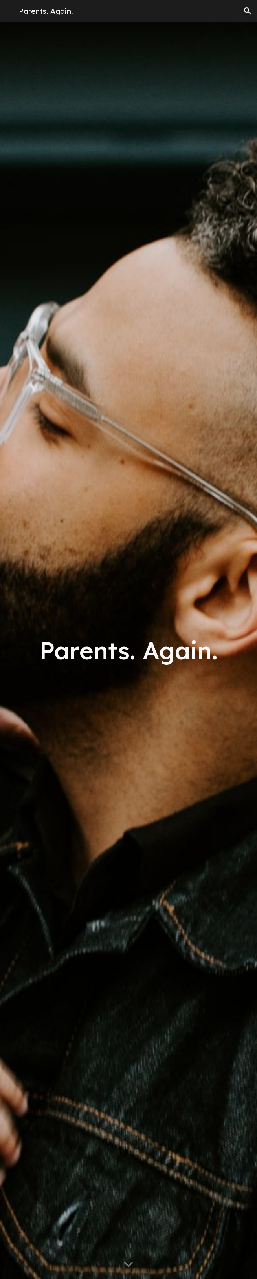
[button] (9, 11)
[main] (128, 650)
